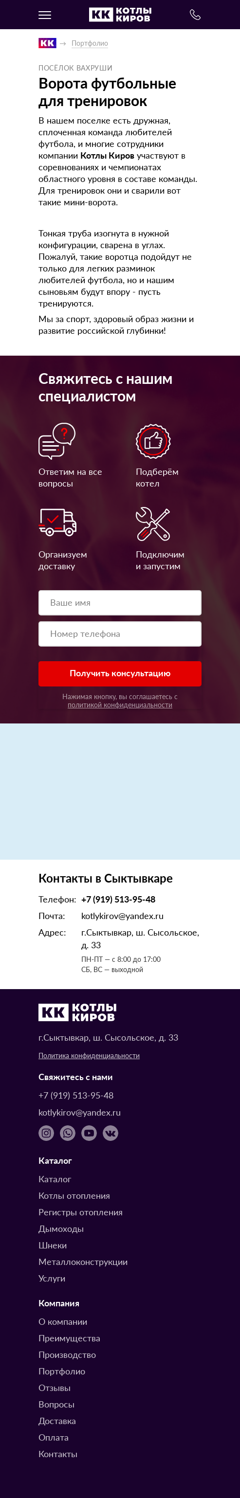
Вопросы (56, 1404)
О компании (62, 1321)
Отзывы (54, 1387)
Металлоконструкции (83, 1261)
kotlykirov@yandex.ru (122, 915)
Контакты (57, 1453)
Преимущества (69, 1338)
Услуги (51, 1278)
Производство (67, 1354)
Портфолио (61, 1371)
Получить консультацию (120, 673)
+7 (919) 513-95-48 (118, 899)
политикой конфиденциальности (120, 704)
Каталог (54, 1179)
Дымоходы (61, 1228)
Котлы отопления (74, 1195)
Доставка (57, 1420)
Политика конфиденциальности (89, 1055)
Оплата (53, 1437)
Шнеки (52, 1245)
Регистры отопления (80, 1212)
